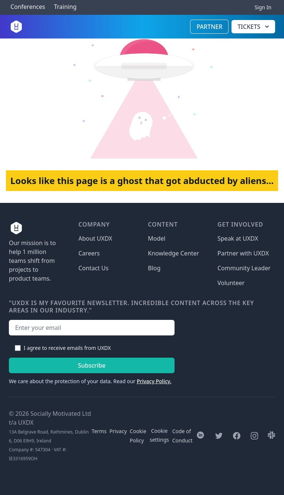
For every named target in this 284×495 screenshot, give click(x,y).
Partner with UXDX (243, 253)
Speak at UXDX (237, 238)
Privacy (118, 431)
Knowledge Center (173, 253)
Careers (89, 253)
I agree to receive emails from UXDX (67, 347)
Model (156, 238)
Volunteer (230, 283)
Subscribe (92, 365)
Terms (99, 431)
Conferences (27, 7)
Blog (154, 268)
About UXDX (95, 238)
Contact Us (93, 268)
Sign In (262, 7)
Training (65, 7)
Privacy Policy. (154, 381)
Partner (209, 27)
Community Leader (244, 268)
